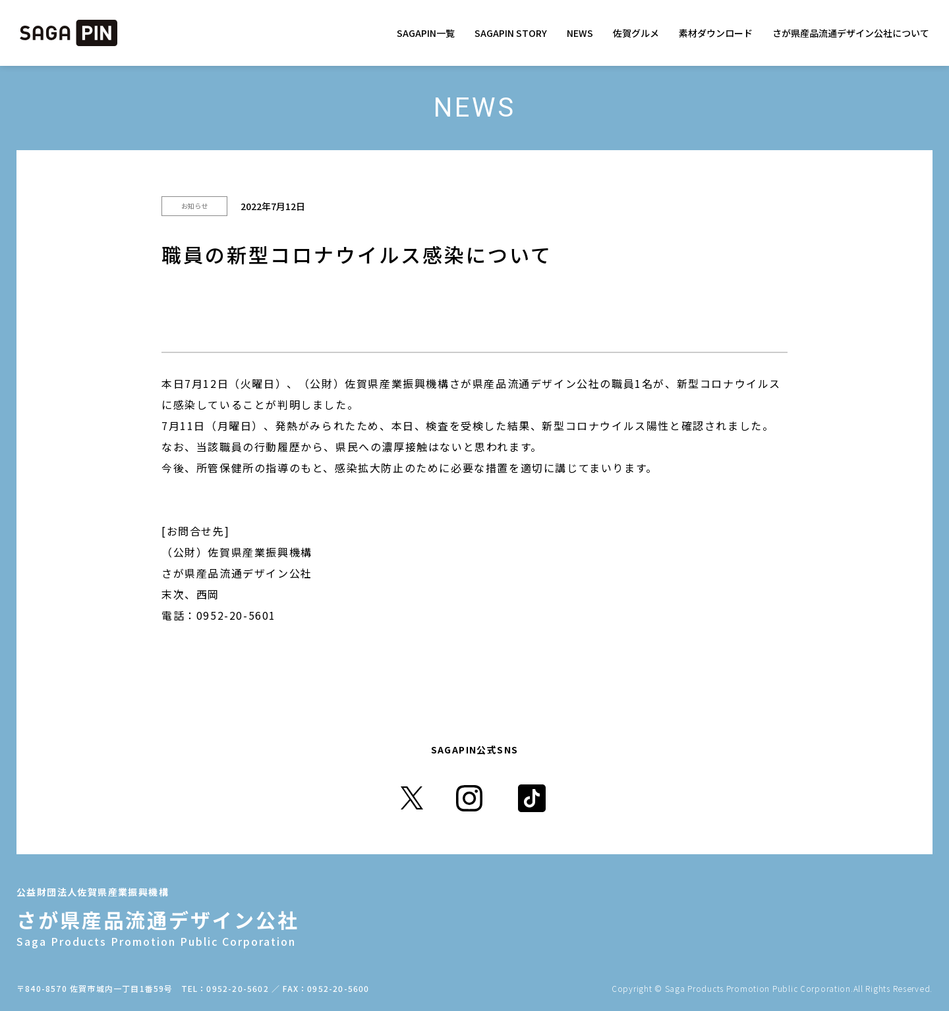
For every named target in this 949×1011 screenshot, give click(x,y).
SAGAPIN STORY (510, 33)
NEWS (580, 33)
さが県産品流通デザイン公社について (850, 33)
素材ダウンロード (716, 33)
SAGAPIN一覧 (426, 33)
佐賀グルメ (636, 33)
